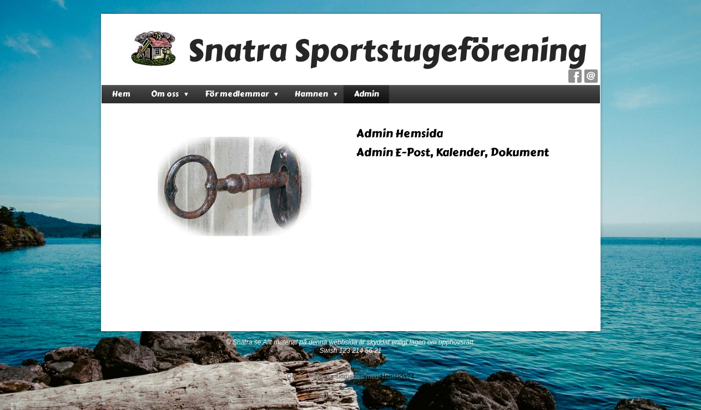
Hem (121, 94)
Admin (366, 94)
